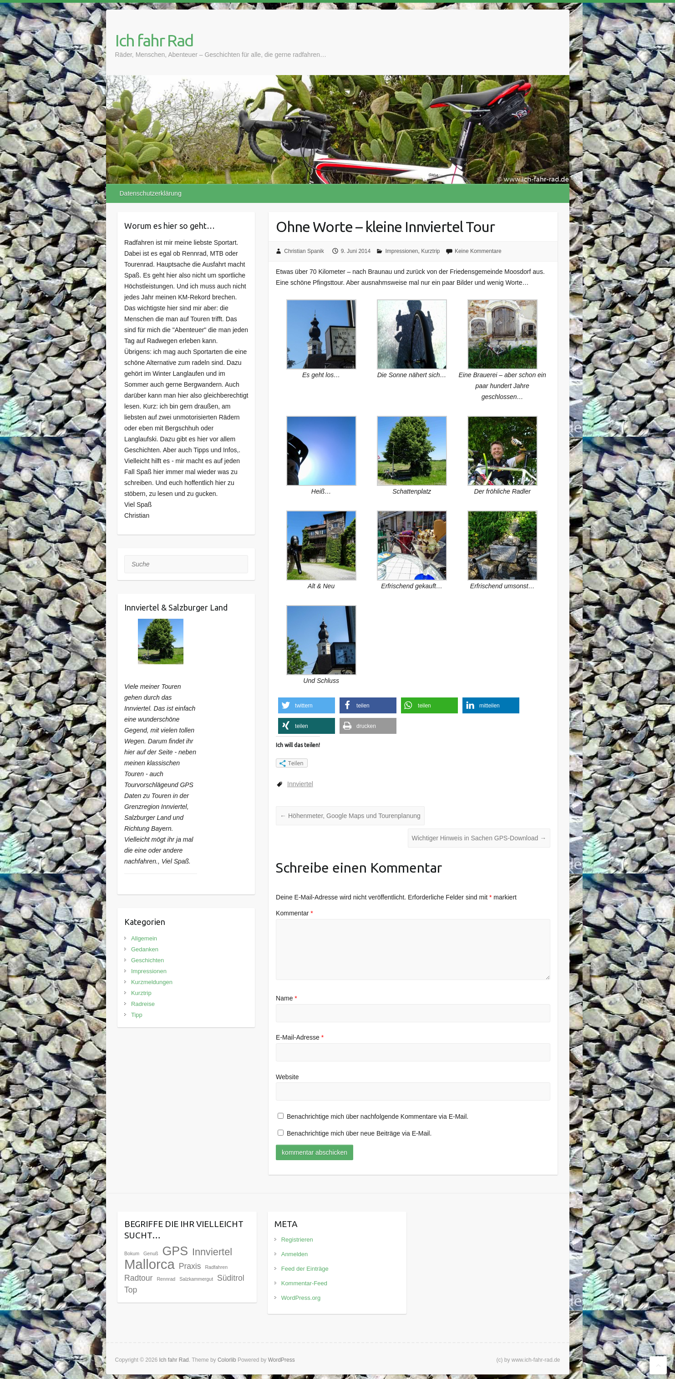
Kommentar (294, 913)
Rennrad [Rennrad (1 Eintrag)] (166, 1279)
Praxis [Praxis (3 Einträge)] (190, 1266)
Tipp (136, 1014)
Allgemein (144, 938)
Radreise (143, 1003)
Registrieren (297, 1239)
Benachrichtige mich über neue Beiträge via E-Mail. (359, 1133)
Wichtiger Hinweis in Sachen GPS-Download (479, 838)
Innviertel (300, 784)
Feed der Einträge (305, 1268)
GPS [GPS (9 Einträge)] (175, 1251)
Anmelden (294, 1254)
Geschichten (147, 960)
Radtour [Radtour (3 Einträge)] (138, 1278)
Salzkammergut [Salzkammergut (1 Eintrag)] (196, 1279)
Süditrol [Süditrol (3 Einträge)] (230, 1278)
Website (287, 1077)
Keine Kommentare (478, 251)
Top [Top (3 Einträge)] (130, 1289)
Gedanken (144, 949)
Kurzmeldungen (152, 982)
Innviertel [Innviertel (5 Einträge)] (212, 1252)
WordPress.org (300, 1297)
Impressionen (401, 251)
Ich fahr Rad (154, 40)
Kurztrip (430, 251)
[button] (306, 705)
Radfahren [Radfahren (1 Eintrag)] (216, 1267)
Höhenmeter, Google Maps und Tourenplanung (350, 815)
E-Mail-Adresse (300, 1037)
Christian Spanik (304, 251)
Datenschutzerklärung (151, 193)
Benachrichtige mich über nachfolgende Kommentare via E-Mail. (377, 1116)
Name (286, 998)
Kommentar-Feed (304, 1283)
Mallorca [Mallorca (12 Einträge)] (149, 1264)
